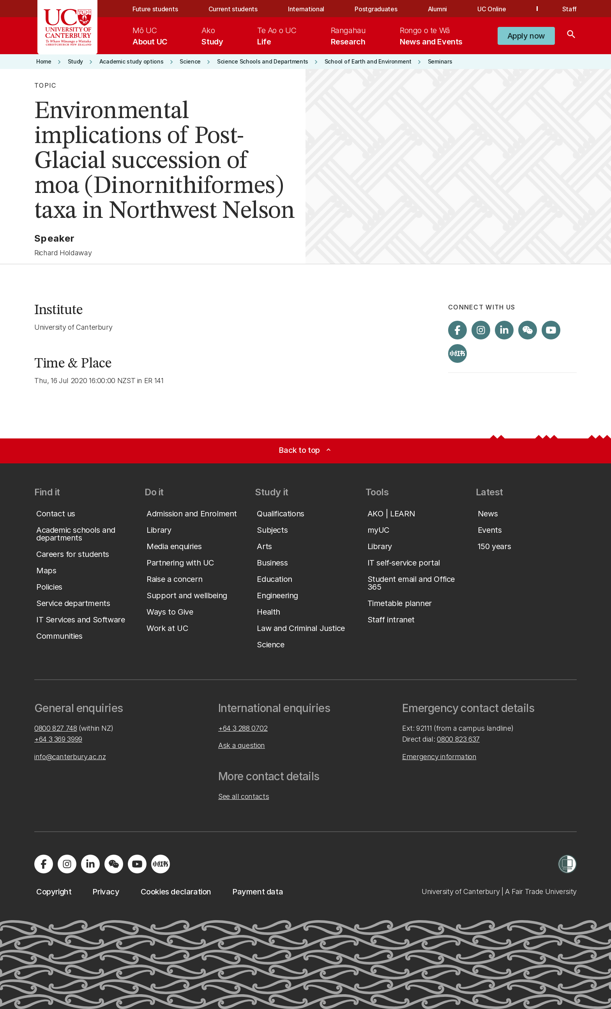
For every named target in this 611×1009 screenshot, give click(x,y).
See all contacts (243, 796)
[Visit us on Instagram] (480, 330)
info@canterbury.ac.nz (70, 757)
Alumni (437, 9)
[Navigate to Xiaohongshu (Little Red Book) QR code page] (457, 353)
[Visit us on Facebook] (457, 330)
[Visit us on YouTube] (551, 330)
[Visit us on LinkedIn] (504, 330)
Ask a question (241, 745)
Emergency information (439, 757)
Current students (233, 9)
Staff (569, 9)
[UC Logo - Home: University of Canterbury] (67, 27)
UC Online (491, 9)
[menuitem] (150, 36)
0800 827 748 (55, 728)
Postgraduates (376, 9)
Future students (155, 9)
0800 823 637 (458, 739)
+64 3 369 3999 (58, 739)
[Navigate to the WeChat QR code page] (527, 330)
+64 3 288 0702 (243, 728)
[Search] (571, 35)
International (306, 9)
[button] (526, 36)
